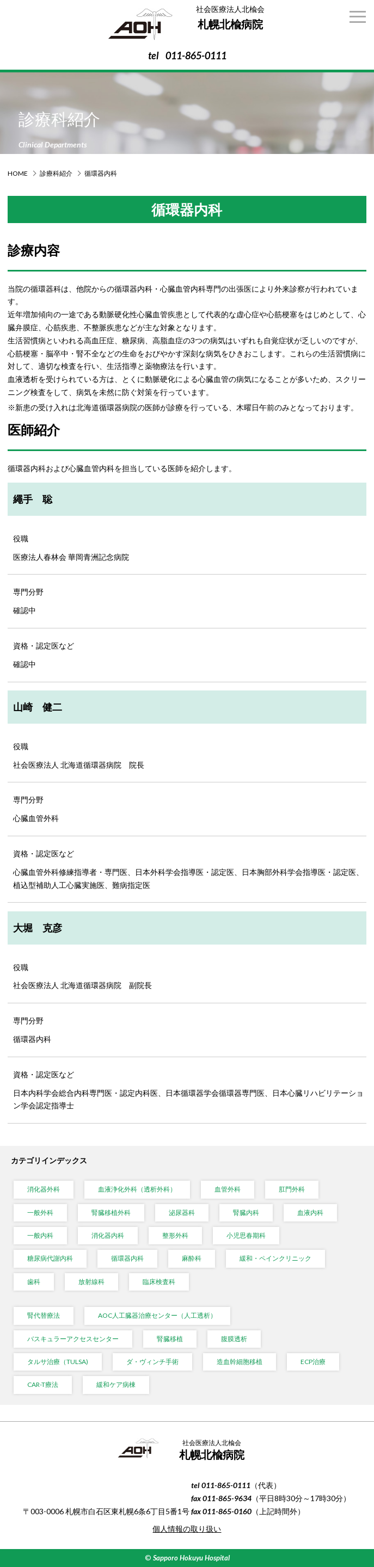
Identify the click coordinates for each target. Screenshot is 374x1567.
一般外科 (40, 1212)
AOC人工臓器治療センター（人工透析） (157, 1315)
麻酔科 (191, 1258)
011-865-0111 (195, 55)
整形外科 (175, 1235)
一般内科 (40, 1235)
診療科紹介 (56, 173)
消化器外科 (43, 1189)
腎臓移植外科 (111, 1212)
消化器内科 (107, 1235)
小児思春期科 (246, 1235)
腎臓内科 (246, 1212)
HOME (18, 173)
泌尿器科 (182, 1212)
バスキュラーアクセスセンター (73, 1339)
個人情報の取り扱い (186, 1528)
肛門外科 (292, 1189)
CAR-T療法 (42, 1384)
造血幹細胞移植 (239, 1362)
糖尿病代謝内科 (50, 1258)
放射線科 (91, 1282)
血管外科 (227, 1189)
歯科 (33, 1282)
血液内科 (310, 1212)
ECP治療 (313, 1362)
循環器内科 (127, 1258)
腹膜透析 (234, 1339)
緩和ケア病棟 (116, 1384)
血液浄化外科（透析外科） (137, 1189)
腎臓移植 (170, 1339)
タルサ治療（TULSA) (57, 1362)
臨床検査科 (159, 1282)
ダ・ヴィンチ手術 (152, 1362)
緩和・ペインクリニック (275, 1258)
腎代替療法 (43, 1315)
